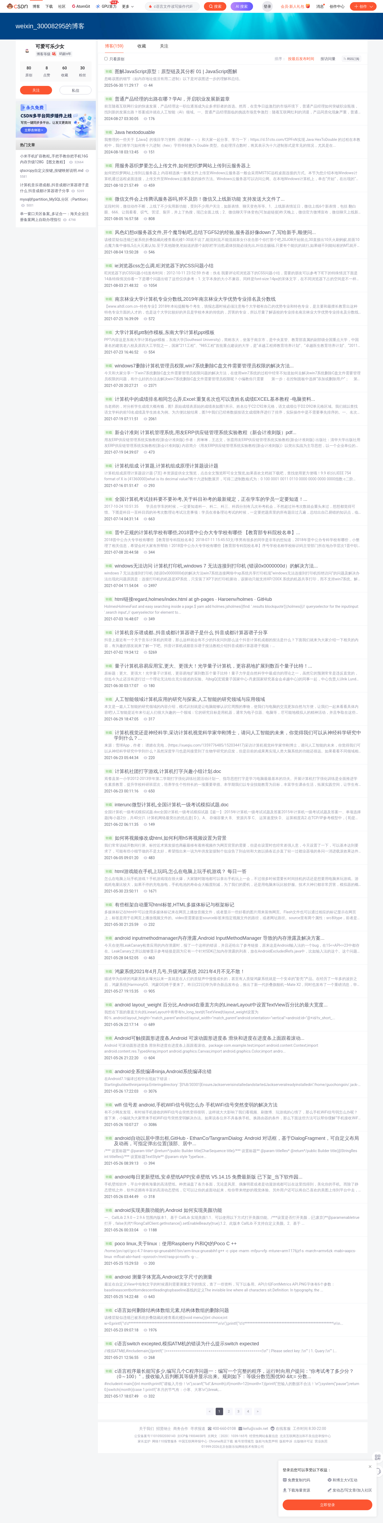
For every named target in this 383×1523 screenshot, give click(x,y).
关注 (36, 90)
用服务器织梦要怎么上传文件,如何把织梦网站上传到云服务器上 (177, 165)
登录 (267, 6)
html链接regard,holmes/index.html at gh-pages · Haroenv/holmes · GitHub (188, 599)
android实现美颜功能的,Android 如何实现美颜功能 (163, 1210)
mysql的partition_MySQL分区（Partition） (55, 202)
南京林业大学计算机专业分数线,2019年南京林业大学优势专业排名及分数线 (190, 299)
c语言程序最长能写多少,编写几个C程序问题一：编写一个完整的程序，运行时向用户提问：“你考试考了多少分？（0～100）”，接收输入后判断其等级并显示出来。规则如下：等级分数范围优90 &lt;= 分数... (229, 1374)
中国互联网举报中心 (193, 1441)
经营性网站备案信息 (263, 1436)
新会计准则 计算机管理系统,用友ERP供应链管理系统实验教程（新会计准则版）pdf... (200, 432)
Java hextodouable (129, 132)
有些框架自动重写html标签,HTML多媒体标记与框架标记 (169, 904)
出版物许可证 (303, 1441)
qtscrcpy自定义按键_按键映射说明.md (54, 173)
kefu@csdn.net (255, 1428)
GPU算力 (107, 5)
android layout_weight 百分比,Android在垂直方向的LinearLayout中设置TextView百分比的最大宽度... (216, 1005)
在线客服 (283, 1428)
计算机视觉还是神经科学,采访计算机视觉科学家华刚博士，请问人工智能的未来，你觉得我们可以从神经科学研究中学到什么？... (232, 735)
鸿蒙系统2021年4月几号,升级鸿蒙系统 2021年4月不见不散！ (174, 971)
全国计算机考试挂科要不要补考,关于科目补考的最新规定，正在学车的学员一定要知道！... (205, 499)
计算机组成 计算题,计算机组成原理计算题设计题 (161, 466)
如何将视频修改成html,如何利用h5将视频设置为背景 (165, 838)
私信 (75, 90)
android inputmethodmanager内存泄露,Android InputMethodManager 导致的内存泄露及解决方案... (214, 938)
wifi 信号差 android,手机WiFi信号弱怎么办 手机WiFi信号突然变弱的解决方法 (191, 1105)
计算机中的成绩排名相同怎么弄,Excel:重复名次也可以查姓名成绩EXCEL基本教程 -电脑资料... (209, 399)
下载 (49, 6)
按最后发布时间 (301, 59)
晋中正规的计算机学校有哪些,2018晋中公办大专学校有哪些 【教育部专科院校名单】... (202, 532)
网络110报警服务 (164, 1441)
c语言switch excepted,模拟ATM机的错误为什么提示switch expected (181, 1343)
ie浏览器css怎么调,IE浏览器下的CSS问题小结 (159, 265)
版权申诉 (285, 1441)
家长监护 (144, 1441)
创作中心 (337, 6)
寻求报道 (197, 1428)
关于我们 (146, 1428)
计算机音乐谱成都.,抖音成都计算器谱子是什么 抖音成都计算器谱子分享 (186, 632)
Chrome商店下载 (221, 1441)
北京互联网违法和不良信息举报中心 (305, 1436)
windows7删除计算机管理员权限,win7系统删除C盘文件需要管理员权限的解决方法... (199, 365)
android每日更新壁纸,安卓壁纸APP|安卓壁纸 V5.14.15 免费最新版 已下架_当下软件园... (203, 1177)
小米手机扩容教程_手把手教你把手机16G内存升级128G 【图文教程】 (54, 159)
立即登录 (327, 1505)
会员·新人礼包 (295, 6)
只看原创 (114, 59)
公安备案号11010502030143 (154, 1436)
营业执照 (321, 1441)
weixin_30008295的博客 (50, 26)
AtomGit (80, 6)
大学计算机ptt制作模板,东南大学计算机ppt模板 (159, 332)
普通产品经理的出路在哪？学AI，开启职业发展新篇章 (167, 99)
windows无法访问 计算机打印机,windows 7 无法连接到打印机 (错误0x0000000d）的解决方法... (211, 566)
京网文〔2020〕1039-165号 (228, 1436)
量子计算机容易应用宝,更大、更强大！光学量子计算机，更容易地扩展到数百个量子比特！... (208, 666)
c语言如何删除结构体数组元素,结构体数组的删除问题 (166, 1310)
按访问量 (328, 59)
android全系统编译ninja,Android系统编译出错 (158, 1071)
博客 (36, 6)
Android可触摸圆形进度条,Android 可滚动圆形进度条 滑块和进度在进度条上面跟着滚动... (204, 1038)
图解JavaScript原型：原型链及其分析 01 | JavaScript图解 (171, 71)
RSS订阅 (351, 59)
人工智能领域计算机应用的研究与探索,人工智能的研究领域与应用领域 (184, 699)
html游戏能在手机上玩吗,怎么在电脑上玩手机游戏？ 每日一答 (175, 871)
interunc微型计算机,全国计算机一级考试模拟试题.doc (166, 804)
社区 (62, 6)
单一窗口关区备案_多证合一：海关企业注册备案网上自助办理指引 (54, 217)
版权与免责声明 (266, 1441)
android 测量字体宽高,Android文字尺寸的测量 (158, 1277)
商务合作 (180, 1428)
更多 (128, 6)
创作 (363, 6)
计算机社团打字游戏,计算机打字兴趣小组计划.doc (162, 771)
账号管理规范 (244, 1441)
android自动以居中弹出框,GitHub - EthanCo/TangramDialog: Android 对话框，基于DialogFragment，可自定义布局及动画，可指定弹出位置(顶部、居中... (231, 1141)
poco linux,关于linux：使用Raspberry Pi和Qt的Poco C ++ (170, 1243)
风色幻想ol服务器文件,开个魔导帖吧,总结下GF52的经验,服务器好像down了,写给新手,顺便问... (210, 232)
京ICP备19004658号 (191, 1436)
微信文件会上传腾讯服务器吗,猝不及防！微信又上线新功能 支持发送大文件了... (194, 199)
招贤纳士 (163, 1428)
